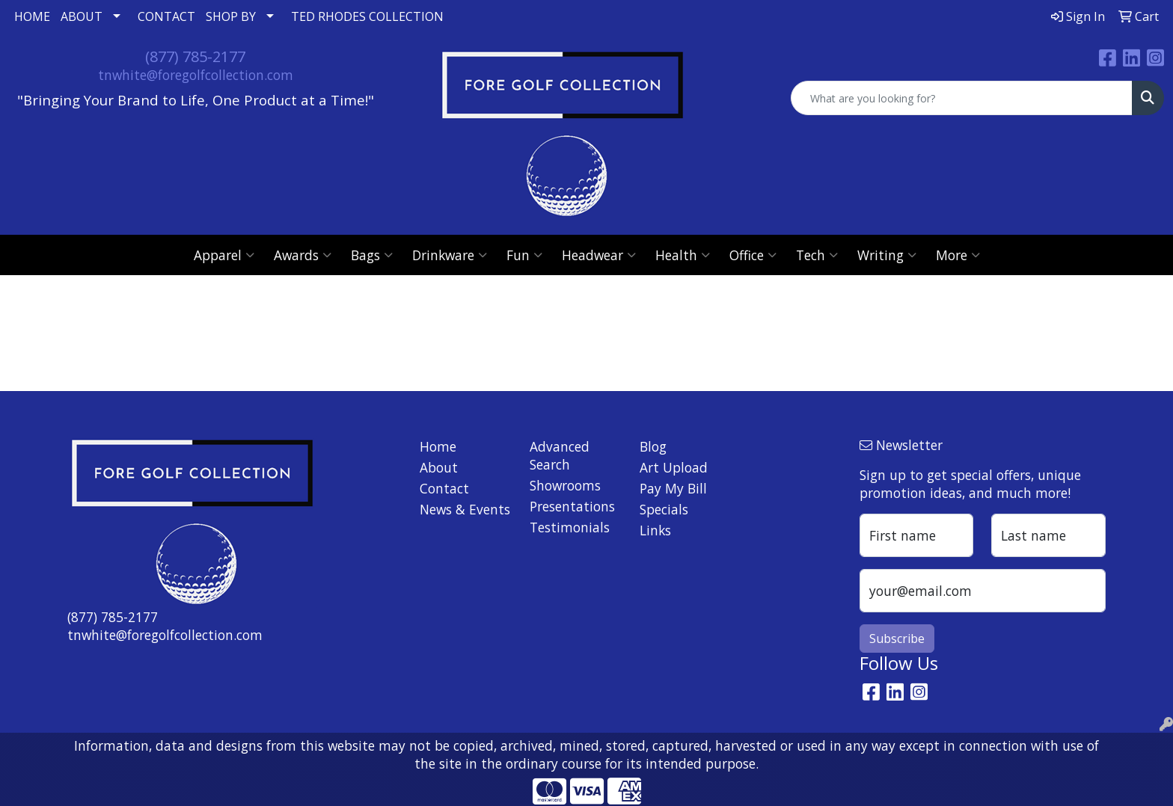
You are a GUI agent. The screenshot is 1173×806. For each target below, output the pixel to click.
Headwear (599, 255)
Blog (653, 446)
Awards (302, 255)
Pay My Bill (673, 488)
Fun (524, 255)
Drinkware (449, 255)
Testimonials (570, 527)
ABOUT (81, 16)
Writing (886, 255)
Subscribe (897, 638)
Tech (817, 255)
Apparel (224, 255)
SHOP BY (231, 16)
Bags (372, 255)
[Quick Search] (962, 98)
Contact (444, 488)
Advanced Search (559, 455)
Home (438, 446)
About (439, 467)
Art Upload (674, 467)
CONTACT (166, 16)
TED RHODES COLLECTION (367, 16)
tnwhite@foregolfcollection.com (195, 75)
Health (682, 255)
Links (655, 530)
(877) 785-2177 (195, 56)
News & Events (465, 509)
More (958, 255)
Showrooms (565, 485)
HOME (32, 16)
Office (753, 255)
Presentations (572, 506)
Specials (664, 509)
